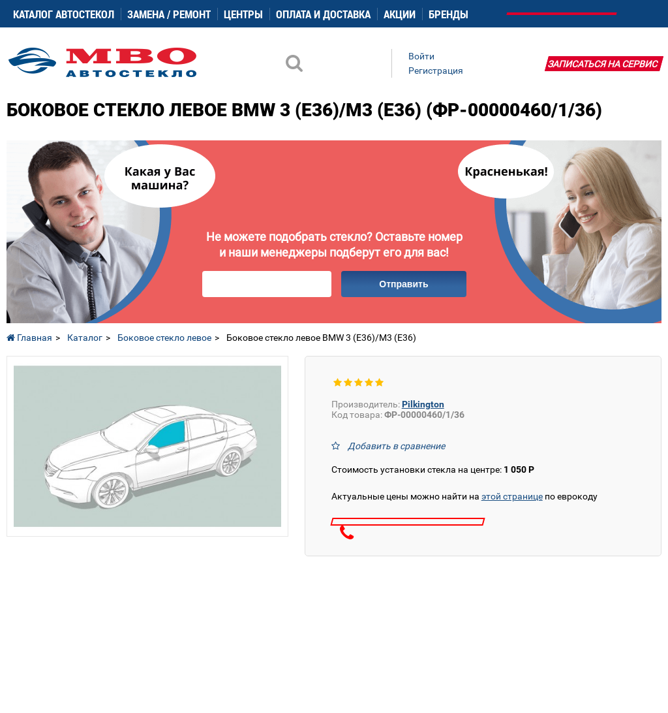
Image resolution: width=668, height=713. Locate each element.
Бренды (448, 14)
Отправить (403, 284)
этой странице (512, 496)
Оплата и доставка (323, 14)
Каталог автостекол (63, 14)
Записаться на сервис (603, 64)
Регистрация (435, 70)
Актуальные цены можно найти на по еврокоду (464, 496)
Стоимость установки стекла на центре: (432, 469)
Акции (400, 14)
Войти (421, 56)
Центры (243, 14)
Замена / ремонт (169, 14)
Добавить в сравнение (396, 446)
